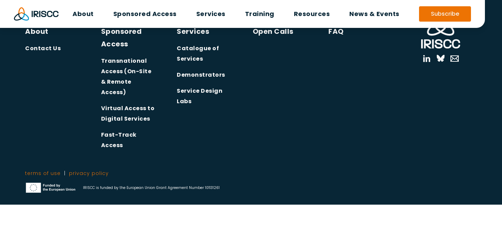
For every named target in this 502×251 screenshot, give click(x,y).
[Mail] (451, 58)
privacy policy (89, 173)
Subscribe (445, 14)
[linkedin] (426, 58)
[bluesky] (441, 58)
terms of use (43, 173)
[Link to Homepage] (440, 29)
